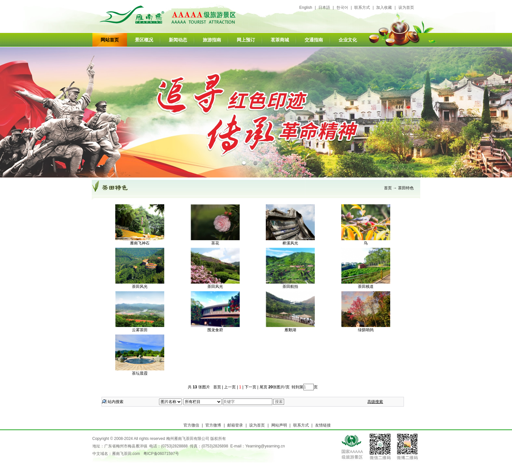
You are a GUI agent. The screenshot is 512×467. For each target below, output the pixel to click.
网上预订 (246, 39)
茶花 (215, 243)
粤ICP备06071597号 (161, 453)
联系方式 (362, 7)
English (305, 7)
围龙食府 (215, 330)
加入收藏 (384, 7)
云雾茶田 (140, 330)
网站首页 (110, 39)
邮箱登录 (235, 425)
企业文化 (348, 39)
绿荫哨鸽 (366, 330)
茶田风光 (140, 286)
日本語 (324, 7)
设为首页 (406, 7)
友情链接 (323, 425)
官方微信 (191, 425)
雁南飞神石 (140, 243)
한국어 (342, 7)
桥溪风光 (290, 243)
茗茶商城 (280, 39)
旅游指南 (212, 39)
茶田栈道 (366, 286)
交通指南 (314, 39)
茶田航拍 (290, 286)
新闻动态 (178, 39)
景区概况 (144, 39)
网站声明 (279, 425)
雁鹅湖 (290, 330)
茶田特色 (406, 188)
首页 (388, 188)
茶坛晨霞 (140, 373)
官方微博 (213, 425)
